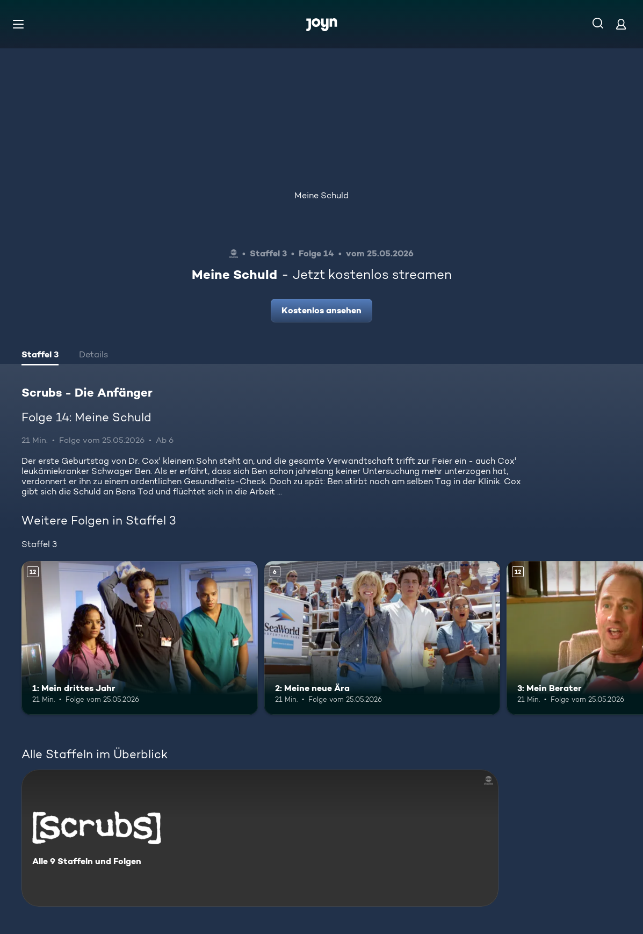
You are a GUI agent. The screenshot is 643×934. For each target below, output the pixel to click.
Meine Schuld (321, 195)
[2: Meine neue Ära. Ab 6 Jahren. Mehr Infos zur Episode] (382, 638)
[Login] (620, 24)
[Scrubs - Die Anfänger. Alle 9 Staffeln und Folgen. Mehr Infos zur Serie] (259, 838)
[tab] (40, 355)
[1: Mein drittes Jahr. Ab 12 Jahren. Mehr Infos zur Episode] (139, 638)
